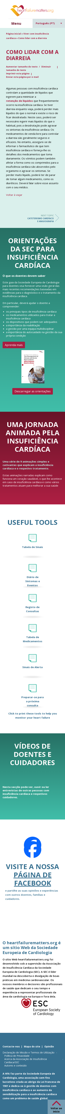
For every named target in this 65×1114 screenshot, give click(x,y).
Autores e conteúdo (15, 1065)
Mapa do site (32, 1046)
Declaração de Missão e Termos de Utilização (28, 1052)
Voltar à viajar (14, 195)
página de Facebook (33, 879)
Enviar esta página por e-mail (22, 77)
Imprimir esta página (17, 73)
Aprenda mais (14, 345)
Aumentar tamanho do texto (22, 66)
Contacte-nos (11, 1046)
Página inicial (13, 33)
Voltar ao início (56, 1110)
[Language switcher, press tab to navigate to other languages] (49, 23)
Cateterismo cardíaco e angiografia (40, 218)
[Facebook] (32, 849)
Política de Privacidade (16, 1055)
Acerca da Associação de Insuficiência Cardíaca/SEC (25, 1060)
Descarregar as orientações (33, 391)
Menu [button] (16, 23)
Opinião (49, 1046)
